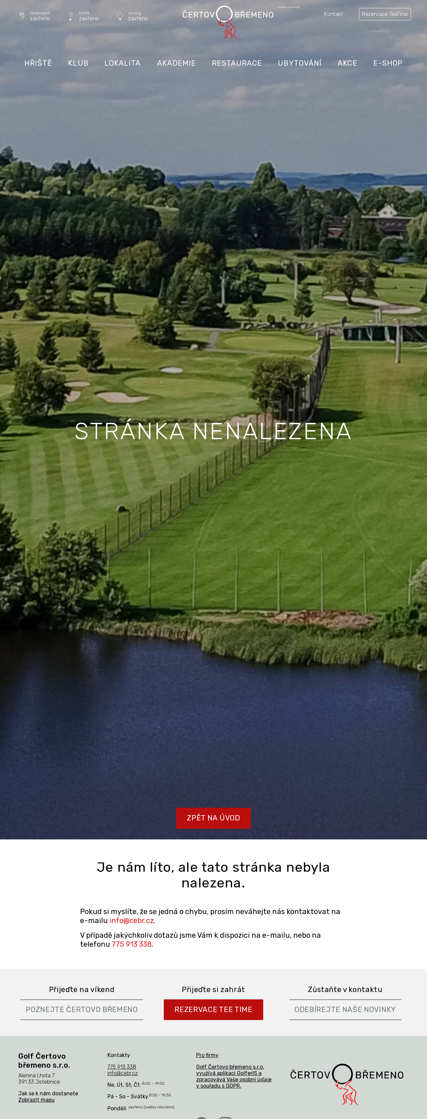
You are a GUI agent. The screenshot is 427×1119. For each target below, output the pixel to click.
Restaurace (237, 63)
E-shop (388, 63)
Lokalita (122, 63)
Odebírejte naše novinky (345, 1009)
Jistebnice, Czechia (288, 7)
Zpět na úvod (213, 817)
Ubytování (300, 63)
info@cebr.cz (131, 920)
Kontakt (333, 14)
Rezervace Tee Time (213, 1009)
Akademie (176, 63)
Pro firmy (207, 1055)
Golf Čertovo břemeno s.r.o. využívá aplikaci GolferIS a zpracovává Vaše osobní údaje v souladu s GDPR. (234, 1076)
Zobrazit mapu (36, 1100)
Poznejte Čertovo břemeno (82, 1009)
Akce (347, 63)
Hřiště (38, 63)
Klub (78, 63)
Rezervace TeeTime (385, 14)
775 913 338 (131, 944)
